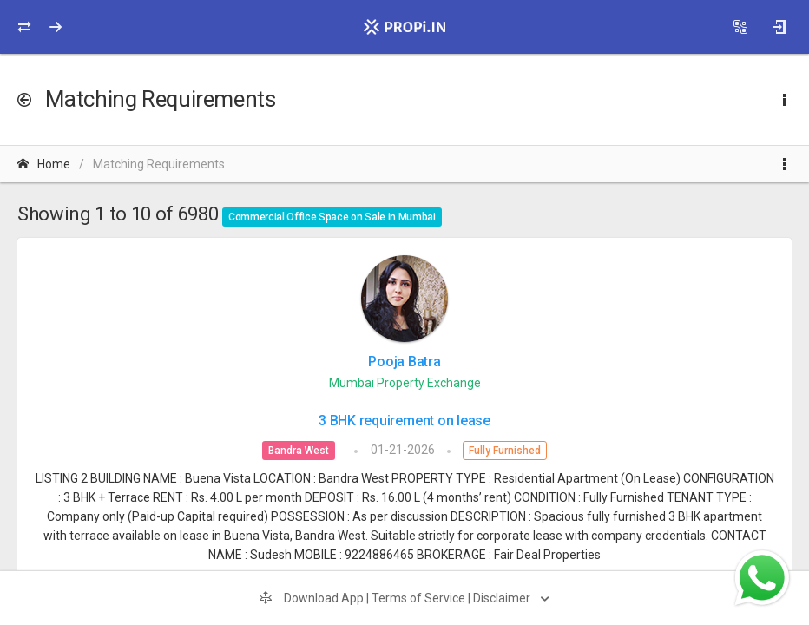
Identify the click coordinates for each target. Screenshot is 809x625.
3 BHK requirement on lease (404, 420)
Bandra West (298, 450)
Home (43, 164)
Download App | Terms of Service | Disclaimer (396, 598)
